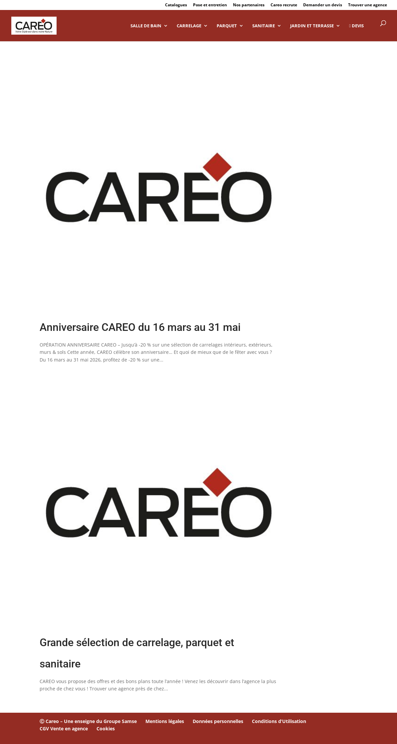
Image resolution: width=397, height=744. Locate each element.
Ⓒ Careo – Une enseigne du (71, 721)
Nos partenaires (249, 5)
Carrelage (189, 26)
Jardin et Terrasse (312, 26)
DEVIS (356, 26)
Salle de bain (145, 26)
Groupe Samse (120, 721)
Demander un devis (322, 5)
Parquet (227, 26)
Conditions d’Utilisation (279, 721)
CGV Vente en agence (64, 728)
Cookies (106, 728)
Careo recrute (284, 5)
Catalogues (176, 5)
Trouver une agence (367, 5)
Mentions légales (164, 721)
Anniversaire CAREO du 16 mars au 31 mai (140, 327)
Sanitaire (263, 26)
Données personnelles (218, 721)
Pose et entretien (210, 5)
